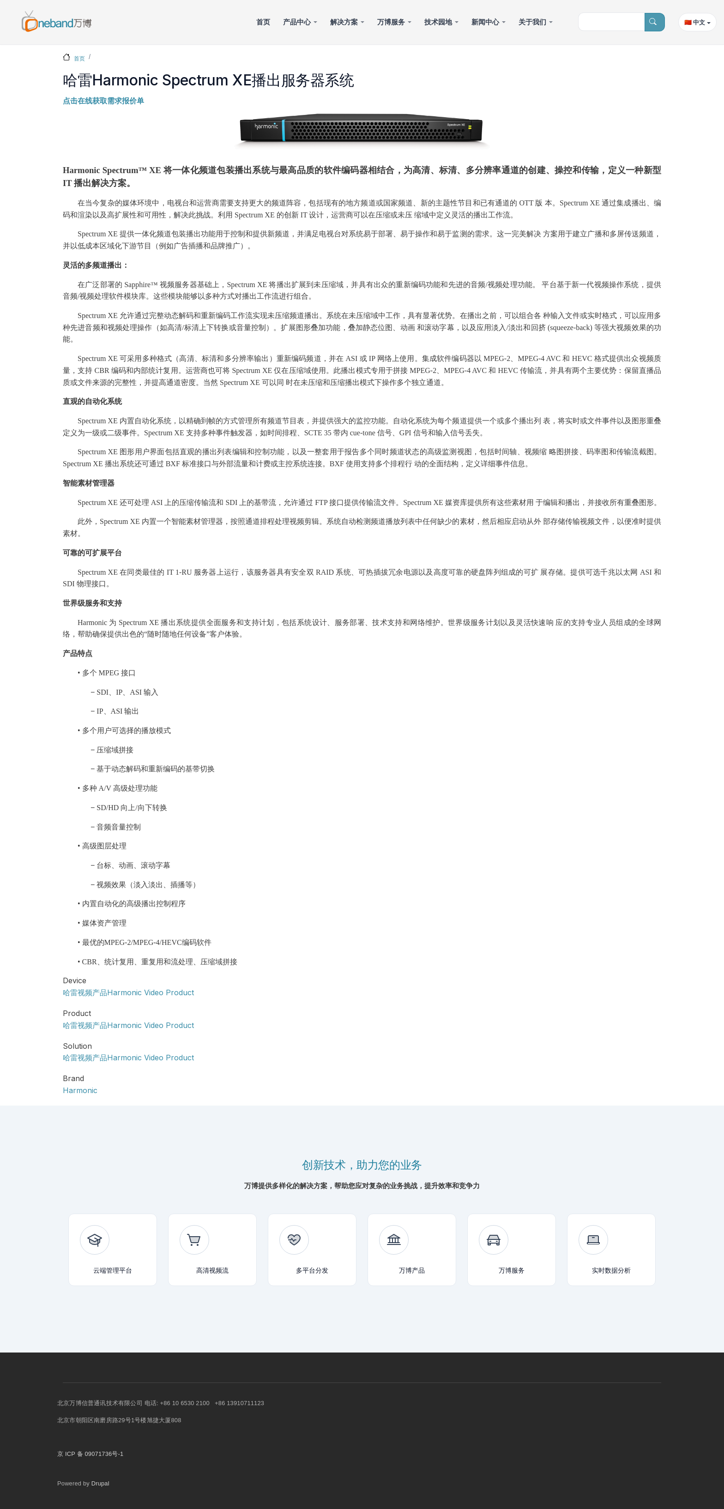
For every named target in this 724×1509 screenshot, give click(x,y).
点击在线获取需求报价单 (103, 100)
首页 (263, 22)
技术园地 (438, 22)
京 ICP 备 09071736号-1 (90, 1453)
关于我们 (532, 22)
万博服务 (391, 22)
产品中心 (297, 22)
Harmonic (80, 1090)
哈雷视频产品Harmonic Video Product (128, 992)
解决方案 (344, 22)
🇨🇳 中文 (694, 22)
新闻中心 (485, 22)
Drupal (100, 1483)
